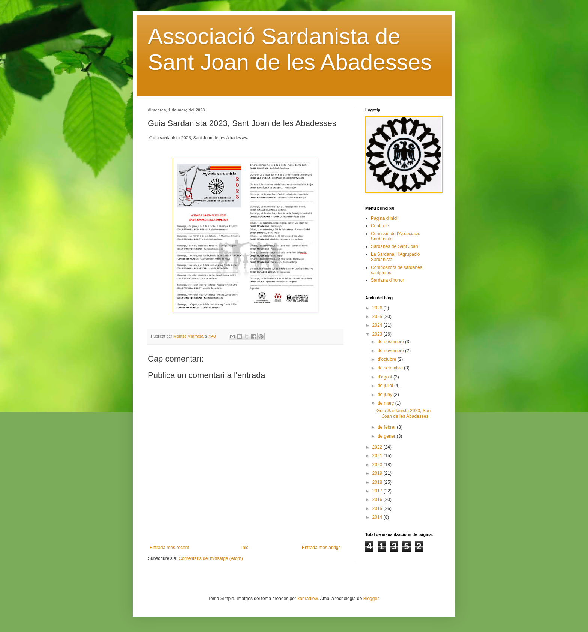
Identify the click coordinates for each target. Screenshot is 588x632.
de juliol (386, 385)
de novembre (391, 350)
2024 (378, 325)
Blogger (371, 598)
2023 (378, 334)
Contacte (380, 225)
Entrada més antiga (321, 547)
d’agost (385, 377)
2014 (378, 517)
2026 (378, 308)
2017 (378, 491)
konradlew (307, 598)
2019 (378, 473)
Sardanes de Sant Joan (394, 246)
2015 (378, 508)
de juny (385, 394)
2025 (378, 316)
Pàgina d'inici (384, 218)
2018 (378, 482)
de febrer (387, 427)
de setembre (391, 368)
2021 (378, 455)
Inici (245, 547)
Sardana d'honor (387, 280)
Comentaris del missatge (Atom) (210, 558)
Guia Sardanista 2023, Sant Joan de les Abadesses (404, 413)
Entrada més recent (169, 547)
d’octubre (388, 359)
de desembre (391, 341)
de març (386, 403)
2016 (378, 499)
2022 (378, 447)
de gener (387, 436)
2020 (378, 464)
